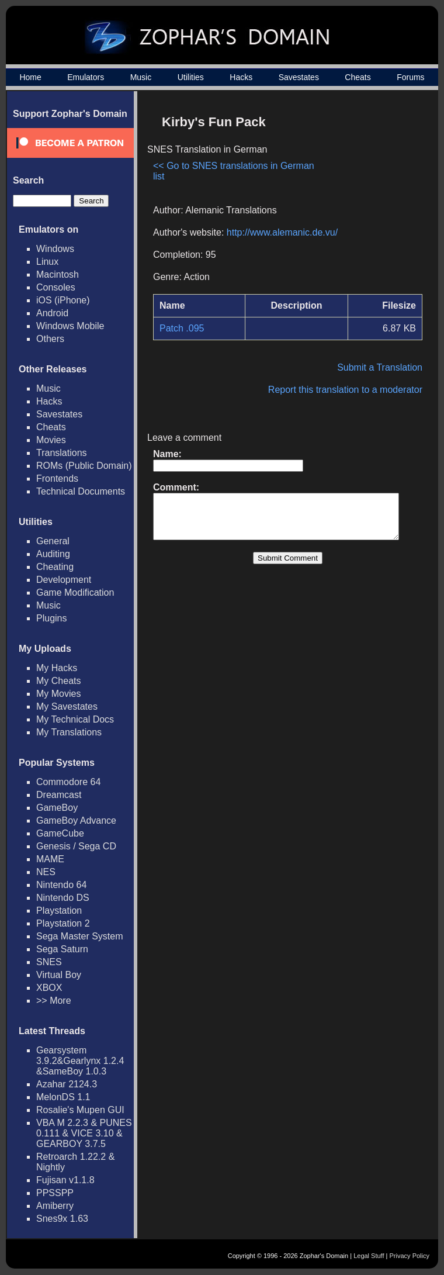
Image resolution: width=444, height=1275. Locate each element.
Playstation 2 (63, 923)
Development (63, 580)
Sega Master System (79, 936)
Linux (47, 262)
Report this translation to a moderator (351, 390)
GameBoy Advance (76, 820)
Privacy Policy (409, 1255)
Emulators (85, 77)
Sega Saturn (62, 949)
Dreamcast (58, 795)
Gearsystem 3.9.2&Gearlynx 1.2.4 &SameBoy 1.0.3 (80, 1060)
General (53, 541)
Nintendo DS (62, 898)
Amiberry (55, 1206)
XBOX (49, 988)
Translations (61, 453)
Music (141, 77)
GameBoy (57, 808)
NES (46, 872)
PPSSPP (55, 1193)
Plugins (51, 618)
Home (30, 77)
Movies (51, 440)
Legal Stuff (368, 1255)
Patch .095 (181, 328)
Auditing (53, 554)
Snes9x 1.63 (62, 1219)
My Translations (69, 732)
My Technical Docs (75, 719)
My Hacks (56, 668)
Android (52, 313)
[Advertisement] (372, 154)
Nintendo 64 (61, 885)
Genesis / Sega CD (76, 846)
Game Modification (75, 592)
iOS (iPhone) (63, 300)
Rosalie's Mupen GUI (80, 1110)
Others (50, 339)
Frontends (57, 478)
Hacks (241, 77)
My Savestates (67, 706)
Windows (55, 249)
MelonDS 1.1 (63, 1097)
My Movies (58, 694)
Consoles (55, 287)
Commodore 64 (68, 782)
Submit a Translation (385, 367)
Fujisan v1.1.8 (65, 1180)
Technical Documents (80, 491)
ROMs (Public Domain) (84, 466)
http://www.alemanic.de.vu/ (282, 232)
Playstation (59, 910)
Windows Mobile (70, 326)
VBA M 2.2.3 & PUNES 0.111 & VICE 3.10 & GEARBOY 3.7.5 (84, 1133)
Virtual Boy (58, 975)
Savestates (299, 77)
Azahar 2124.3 (66, 1084)
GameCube (60, 833)
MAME (50, 859)
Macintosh (57, 274)
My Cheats (58, 681)
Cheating (55, 567)
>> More (53, 1001)
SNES (49, 962)
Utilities (191, 77)
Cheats (357, 77)
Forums (410, 77)
